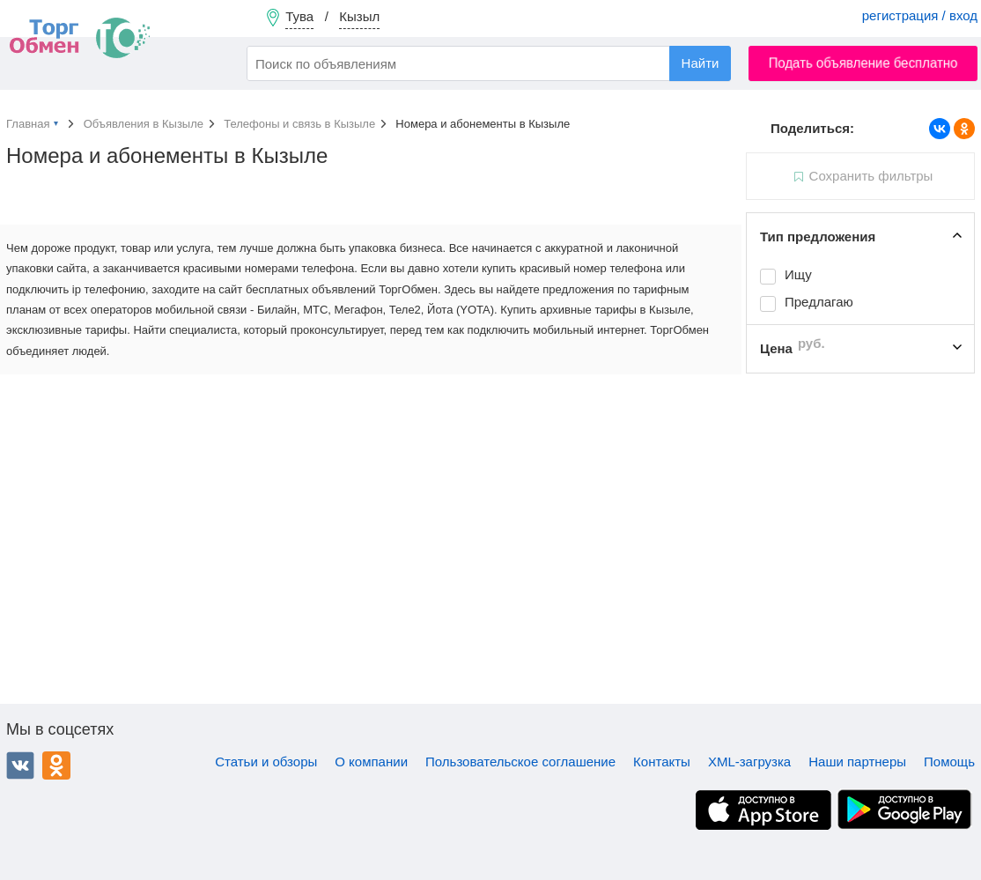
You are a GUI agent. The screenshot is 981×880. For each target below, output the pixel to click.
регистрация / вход (919, 15)
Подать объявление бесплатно (863, 62)
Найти (700, 62)
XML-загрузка (749, 761)
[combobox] (489, 63)
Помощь (949, 761)
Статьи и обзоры (266, 761)
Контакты (661, 761)
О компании (371, 761)
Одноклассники (56, 765)
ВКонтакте (20, 765)
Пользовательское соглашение (520, 761)
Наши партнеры (857, 761)
